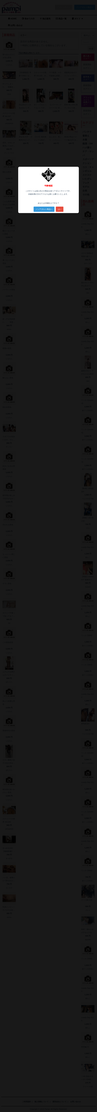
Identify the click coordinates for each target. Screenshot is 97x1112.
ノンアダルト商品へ (44, 209)
